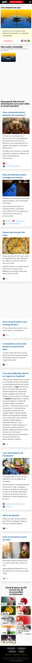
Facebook (11, 648)
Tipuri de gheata (10, 515)
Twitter (21, 652)
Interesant (8, 41)
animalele (8, 36)
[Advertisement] (16, 80)
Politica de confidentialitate (16, 660)
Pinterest (12, 652)
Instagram (22, 648)
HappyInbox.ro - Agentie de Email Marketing (16, 654)
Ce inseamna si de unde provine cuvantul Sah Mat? (14, 347)
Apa (12, 5)
